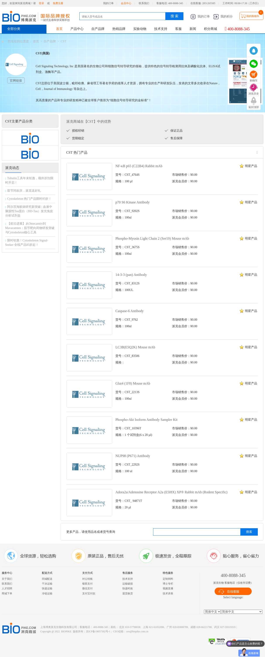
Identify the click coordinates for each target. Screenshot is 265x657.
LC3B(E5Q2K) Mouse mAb (135, 347)
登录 (41, 3)
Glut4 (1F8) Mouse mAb (132, 383)
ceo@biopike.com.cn (137, 631)
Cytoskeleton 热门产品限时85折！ (29, 198)
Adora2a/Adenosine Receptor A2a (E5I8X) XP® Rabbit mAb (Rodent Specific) (171, 492)
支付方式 (87, 572)
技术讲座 (168, 593)
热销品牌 (118, 29)
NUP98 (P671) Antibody (132, 456)
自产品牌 (97, 29)
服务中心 (7, 572)
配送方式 (47, 572)
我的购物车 (252, 16)
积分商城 (210, 29)
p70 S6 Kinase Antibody (132, 202)
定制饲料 (168, 578)
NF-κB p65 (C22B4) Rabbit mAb (138, 166)
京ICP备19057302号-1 (98, 631)
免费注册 (58, 3)
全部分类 (13, 29)
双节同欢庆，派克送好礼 (24, 190)
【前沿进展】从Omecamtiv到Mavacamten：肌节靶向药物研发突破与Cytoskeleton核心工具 (30, 228)
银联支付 (87, 583)
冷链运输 (47, 593)
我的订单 (108, 3)
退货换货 (127, 593)
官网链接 (16, 80)
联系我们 (144, 3)
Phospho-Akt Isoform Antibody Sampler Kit (146, 419)
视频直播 (168, 588)
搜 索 (174, 16)
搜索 (249, 531)
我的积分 (223, 16)
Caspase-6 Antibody (129, 311)
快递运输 (47, 588)
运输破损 (127, 583)
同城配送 (47, 578)
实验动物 (139, 29)
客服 (178, 29)
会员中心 (126, 3)
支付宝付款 (88, 593)
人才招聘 (7, 588)
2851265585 (208, 3)
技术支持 (160, 29)
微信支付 (87, 588)
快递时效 (127, 588)
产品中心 (77, 29)
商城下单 (7, 593)
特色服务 (168, 572)
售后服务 (127, 572)
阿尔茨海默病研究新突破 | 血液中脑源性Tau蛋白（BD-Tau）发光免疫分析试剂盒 (29, 211)
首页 (59, 29)
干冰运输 (47, 583)
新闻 (193, 29)
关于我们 (7, 578)
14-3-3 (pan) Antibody (131, 275)
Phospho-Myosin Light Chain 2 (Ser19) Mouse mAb (152, 238)
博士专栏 (168, 583)
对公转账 (87, 578)
